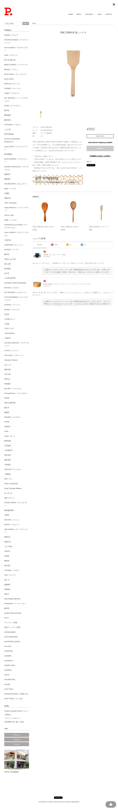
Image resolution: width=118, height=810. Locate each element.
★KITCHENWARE (11, 637)
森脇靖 (6, 412)
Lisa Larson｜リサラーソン (14, 355)
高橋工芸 (7, 542)
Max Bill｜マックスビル (12, 388)
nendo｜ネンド (9, 436)
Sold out (100, 148)
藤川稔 (6, 110)
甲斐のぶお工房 (10, 259)
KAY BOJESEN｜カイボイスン (15, 292)
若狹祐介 (7, 589)
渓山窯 (6, 314)
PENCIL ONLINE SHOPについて (16, 711)
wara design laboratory (12, 599)
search (25, 23)
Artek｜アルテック (11, 55)
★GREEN (8, 670)
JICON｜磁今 (9, 215)
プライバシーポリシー (13, 718)
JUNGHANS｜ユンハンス (13, 245)
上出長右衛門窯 (10, 278)
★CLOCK (7, 646)
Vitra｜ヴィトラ (10, 575)
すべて (39, 245)
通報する (89, 161)
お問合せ (8, 715)
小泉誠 (6, 324)
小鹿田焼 (7, 474)
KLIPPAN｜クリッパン (12, 305)
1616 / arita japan (10, 203)
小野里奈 (7, 465)
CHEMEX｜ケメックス (12, 88)
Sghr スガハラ (9, 498)
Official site (16, 735)
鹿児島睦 (7, 269)
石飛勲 (6, 193)
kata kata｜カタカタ (11, 288)
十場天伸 (7, 240)
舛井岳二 (7, 379)
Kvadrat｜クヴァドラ (11, 310)
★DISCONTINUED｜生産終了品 (16, 694)
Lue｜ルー (8, 365)
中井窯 (6, 422)
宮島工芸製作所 (10, 403)
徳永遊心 (7, 565)
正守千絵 (7, 374)
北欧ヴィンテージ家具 (12, 627)
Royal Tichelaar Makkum (13, 488)
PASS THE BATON (11, 484)
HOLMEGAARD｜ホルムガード (15, 184)
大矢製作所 (8, 450)
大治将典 (7, 445)
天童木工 (7, 551)
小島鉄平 (7, 338)
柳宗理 (6, 608)
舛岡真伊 (7, 384)
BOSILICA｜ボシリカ (12, 84)
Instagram (16, 739)
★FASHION (8, 651)
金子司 (6, 273)
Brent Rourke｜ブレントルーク (15, 74)
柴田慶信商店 (9, 510)
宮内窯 (6, 398)
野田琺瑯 (7, 441)
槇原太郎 (7, 369)
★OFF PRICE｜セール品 (13, 699)
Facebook (16, 744)
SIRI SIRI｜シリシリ (11, 520)
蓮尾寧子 (7, 174)
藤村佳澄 (7, 120)
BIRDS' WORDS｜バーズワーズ (15, 65)
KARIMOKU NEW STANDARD (15, 283)
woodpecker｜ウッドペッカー (15, 603)
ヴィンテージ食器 (10, 622)
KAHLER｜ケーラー (11, 249)
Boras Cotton (9, 79)
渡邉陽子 (7, 584)
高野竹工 (7, 537)
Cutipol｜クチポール (11, 93)
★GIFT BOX (8, 689)
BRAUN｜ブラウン (11, 69)
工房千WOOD (9, 333)
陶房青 (6, 561)
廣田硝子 (7, 179)
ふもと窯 (7, 129)
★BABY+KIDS (9, 665)
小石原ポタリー (10, 319)
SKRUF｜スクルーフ (11, 524)
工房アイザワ (9, 328)
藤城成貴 (7, 115)
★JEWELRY (8, 661)
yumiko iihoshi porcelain (12, 613)
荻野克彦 (7, 460)
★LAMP (7, 684)
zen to (6, 618)
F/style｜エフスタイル (12, 106)
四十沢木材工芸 (10, 60)
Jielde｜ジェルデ (10, 220)
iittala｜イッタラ (10, 189)
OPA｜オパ (8, 479)
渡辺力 (6, 594)
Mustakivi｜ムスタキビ (12, 417)
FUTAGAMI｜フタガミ (12, 125)
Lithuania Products (11, 360)
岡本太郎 (7, 455)
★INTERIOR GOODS (12, 642)
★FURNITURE (9, 679)
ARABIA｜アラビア (11, 35)
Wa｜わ (7, 580)
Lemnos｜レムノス (11, 350)
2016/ (6, 431)
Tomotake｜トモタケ (11, 570)
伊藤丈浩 (7, 198)
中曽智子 (7, 426)
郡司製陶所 (8, 154)
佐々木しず (8, 493)
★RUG (6, 675)
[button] (89, 13)
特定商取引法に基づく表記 (14, 722)
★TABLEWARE (10, 632)
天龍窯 (6, 556)
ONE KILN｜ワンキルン (12, 469)
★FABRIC (8, 656)
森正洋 (6, 408)
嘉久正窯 (7, 264)
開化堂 (6, 254)
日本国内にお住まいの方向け (100, 156)
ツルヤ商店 (8, 546)
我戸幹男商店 (9, 134)
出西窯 (6, 515)
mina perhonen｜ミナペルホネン (16, 393)
